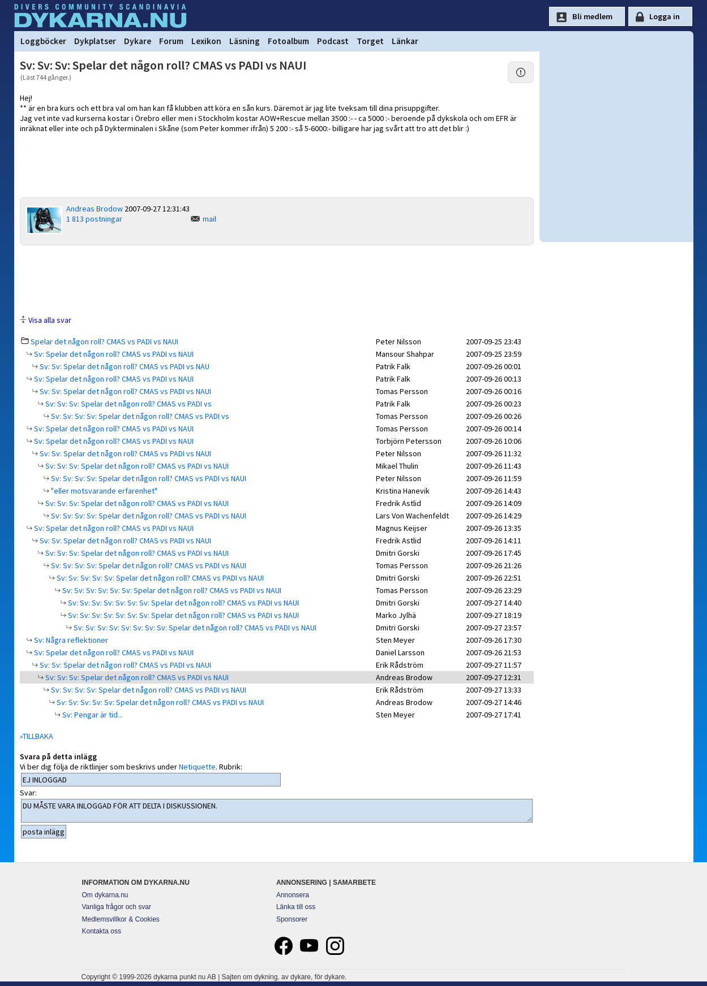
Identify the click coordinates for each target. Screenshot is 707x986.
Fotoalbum (288, 41)
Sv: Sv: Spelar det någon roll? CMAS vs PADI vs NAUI (124, 391)
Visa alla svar (49, 320)
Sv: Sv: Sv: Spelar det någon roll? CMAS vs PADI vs (128, 404)
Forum (171, 41)
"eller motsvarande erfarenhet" (103, 491)
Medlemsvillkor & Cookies (121, 919)
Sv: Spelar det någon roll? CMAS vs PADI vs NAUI (113, 354)
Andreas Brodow (94, 209)
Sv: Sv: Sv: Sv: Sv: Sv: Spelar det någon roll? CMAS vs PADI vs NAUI (171, 590)
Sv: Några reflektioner (70, 640)
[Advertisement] (277, 279)
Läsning (244, 41)
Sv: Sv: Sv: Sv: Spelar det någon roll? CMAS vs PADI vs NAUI (147, 478)
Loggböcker (43, 41)
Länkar (405, 41)
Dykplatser (95, 41)
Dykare (137, 41)
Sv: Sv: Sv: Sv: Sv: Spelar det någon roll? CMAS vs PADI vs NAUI (159, 578)
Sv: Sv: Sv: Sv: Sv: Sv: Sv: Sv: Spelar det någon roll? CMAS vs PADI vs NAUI (194, 627)
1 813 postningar (94, 219)
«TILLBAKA (36, 736)
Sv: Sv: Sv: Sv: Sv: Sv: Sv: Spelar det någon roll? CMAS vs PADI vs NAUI (182, 603)
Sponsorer (291, 919)
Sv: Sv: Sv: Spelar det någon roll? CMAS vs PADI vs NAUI (136, 466)
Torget (370, 41)
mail (209, 219)
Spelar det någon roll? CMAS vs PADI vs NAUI (104, 341)
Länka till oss (295, 907)
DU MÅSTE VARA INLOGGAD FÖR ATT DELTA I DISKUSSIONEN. (277, 811)
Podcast (333, 41)
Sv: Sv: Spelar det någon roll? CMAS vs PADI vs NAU (123, 366)
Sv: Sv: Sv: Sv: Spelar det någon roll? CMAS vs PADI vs (139, 416)
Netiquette (197, 767)
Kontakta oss (101, 931)
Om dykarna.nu (105, 895)
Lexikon (206, 41)
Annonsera (292, 895)
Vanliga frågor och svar (117, 907)
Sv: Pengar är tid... (92, 715)
